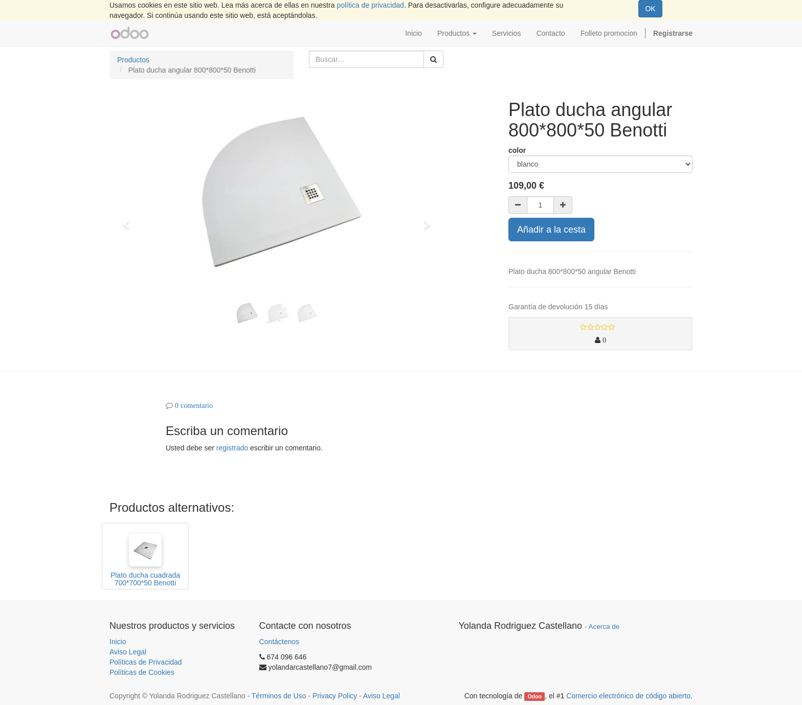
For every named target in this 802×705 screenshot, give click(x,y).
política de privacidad (370, 5)
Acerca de (604, 626)
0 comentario (194, 405)
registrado (232, 448)
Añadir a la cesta (551, 229)
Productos (133, 60)
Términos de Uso (279, 696)
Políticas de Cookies (141, 672)
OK (650, 9)
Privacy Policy (335, 696)
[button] (129, 219)
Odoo (535, 696)
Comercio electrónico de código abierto (628, 696)
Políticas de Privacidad (145, 662)
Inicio (117, 642)
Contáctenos (279, 642)
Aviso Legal (127, 652)
